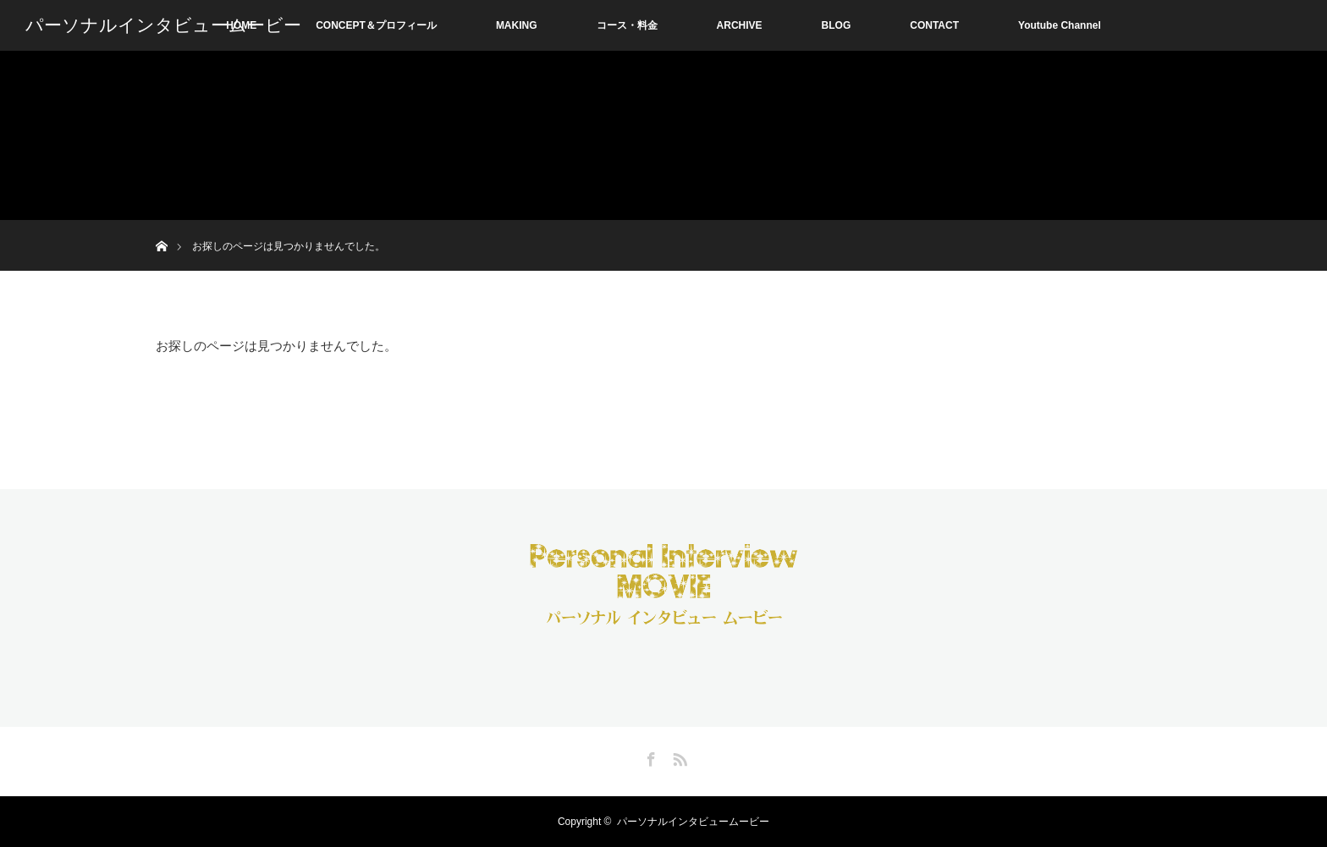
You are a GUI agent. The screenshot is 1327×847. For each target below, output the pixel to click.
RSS (678, 756)
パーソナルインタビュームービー (163, 25)
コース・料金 (627, 25)
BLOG (836, 25)
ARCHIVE (740, 25)
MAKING (516, 25)
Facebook (649, 756)
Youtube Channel (1059, 25)
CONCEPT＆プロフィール (376, 25)
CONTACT (934, 25)
